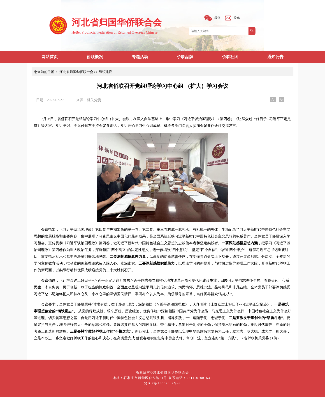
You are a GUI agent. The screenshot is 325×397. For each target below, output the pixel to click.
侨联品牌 (185, 57)
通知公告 (275, 57)
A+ (282, 99)
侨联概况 (95, 57)
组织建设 (105, 72)
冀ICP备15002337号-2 (162, 383)
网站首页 (50, 57)
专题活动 (140, 57)
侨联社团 (230, 57)
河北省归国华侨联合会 (76, 72)
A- (273, 99)
